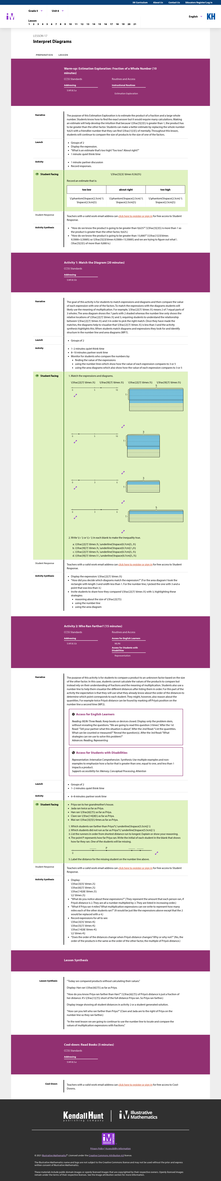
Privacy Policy (97, 1148)
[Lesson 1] (29, 24)
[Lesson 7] (56, 24)
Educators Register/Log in (198, 2)
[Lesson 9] (65, 24)
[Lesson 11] (76, 24)
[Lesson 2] (33, 24)
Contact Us (174, 2)
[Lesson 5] (47, 24)
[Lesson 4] (42, 24)
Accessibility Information (118, 1148)
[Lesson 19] (123, 24)
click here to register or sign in (135, 216)
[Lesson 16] (105, 24)
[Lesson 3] (38, 24)
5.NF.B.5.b (72, 279)
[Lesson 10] (70, 24)
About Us (158, 2)
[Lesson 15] (100, 24)
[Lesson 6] (51, 24)
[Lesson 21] (135, 24)
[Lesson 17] (111, 24)
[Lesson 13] (88, 24)
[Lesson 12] (82, 24)
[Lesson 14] (94, 24)
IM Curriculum (140, 2)
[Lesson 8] (60, 24)
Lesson (63, 54)
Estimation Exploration (126, 93)
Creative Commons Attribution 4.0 (106, 1155)
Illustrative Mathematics (54, 1155)
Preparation (44, 54)
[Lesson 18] (117, 24)
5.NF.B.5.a (71, 90)
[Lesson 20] (129, 24)
